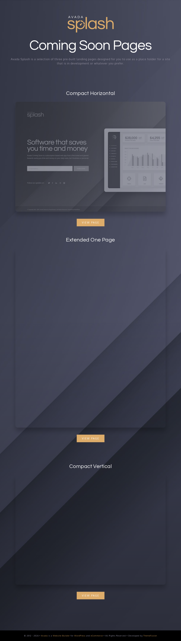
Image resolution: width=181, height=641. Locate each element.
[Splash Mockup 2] (90, 103)
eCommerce (97, 635)
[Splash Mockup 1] (93, 476)
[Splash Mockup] (90, 252)
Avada (44, 635)
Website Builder (61, 635)
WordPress (79, 635)
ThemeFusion (150, 635)
